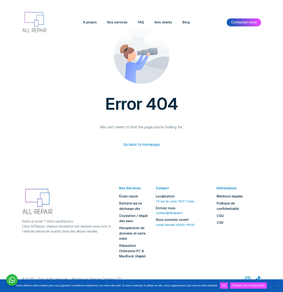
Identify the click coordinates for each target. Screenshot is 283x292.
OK (224, 285)
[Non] (278, 285)
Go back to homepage (141, 144)
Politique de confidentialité (248, 285)
